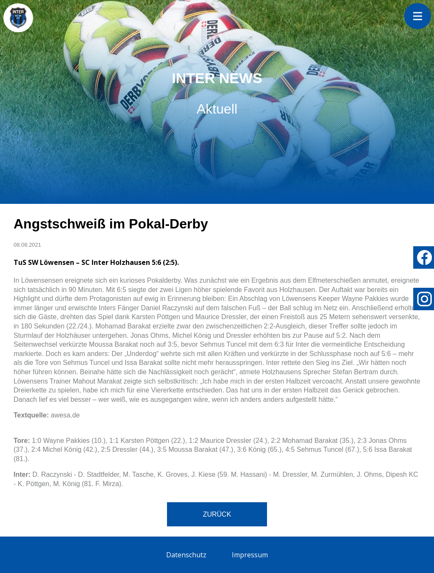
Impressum (250, 554)
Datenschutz (186, 554)
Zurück (217, 514)
